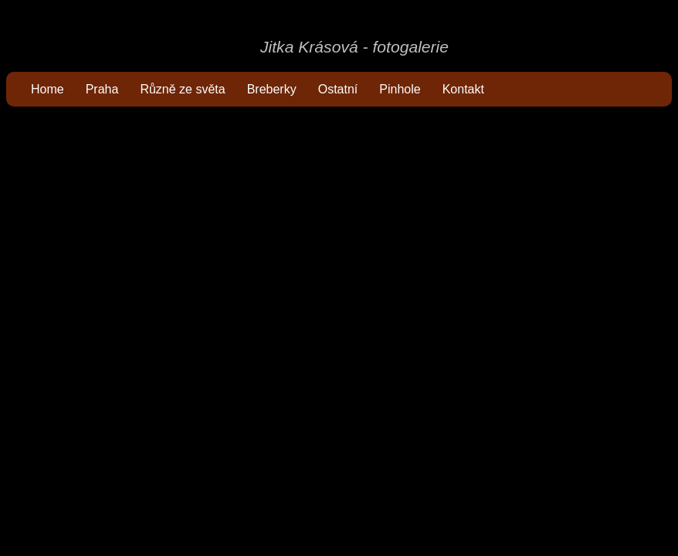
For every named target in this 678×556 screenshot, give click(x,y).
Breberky (272, 89)
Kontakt (463, 89)
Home (47, 89)
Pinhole (399, 89)
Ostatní (338, 89)
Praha (102, 89)
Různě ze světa (182, 89)
